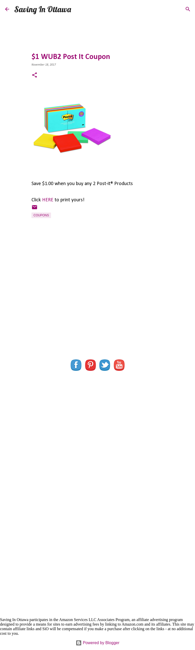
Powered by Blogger (98, 643)
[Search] (78, 9)
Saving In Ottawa (42, 9)
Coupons (41, 215)
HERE (47, 200)
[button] (34, 75)
